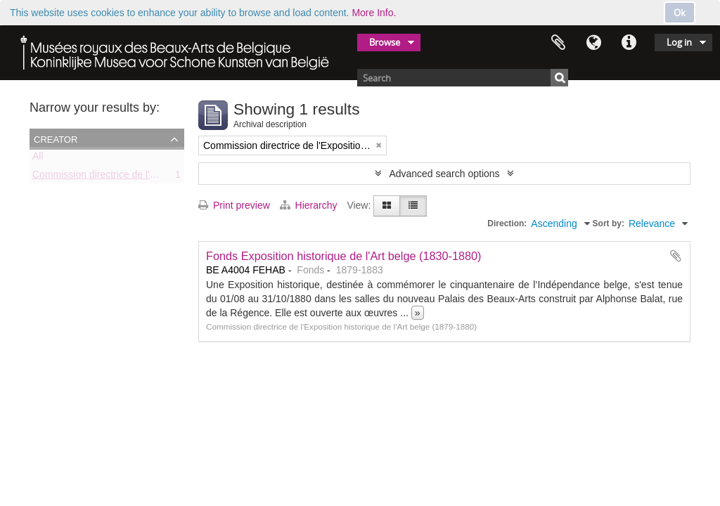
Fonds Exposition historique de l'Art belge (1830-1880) (344, 255)
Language (593, 42)
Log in (679, 42)
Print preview (234, 205)
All (38, 158)
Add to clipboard (676, 256)
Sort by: (608, 223)
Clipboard (558, 42)
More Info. (374, 12)
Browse (384, 42)
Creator (55, 138)
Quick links (628, 42)
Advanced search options (444, 173)
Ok (680, 12)
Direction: (507, 223)
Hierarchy (310, 205)
